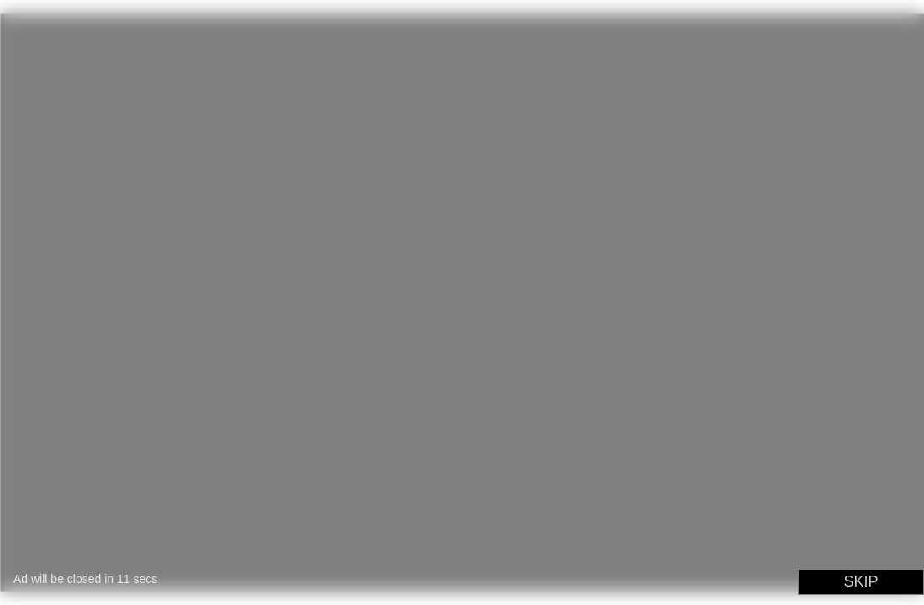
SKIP (860, 581)
